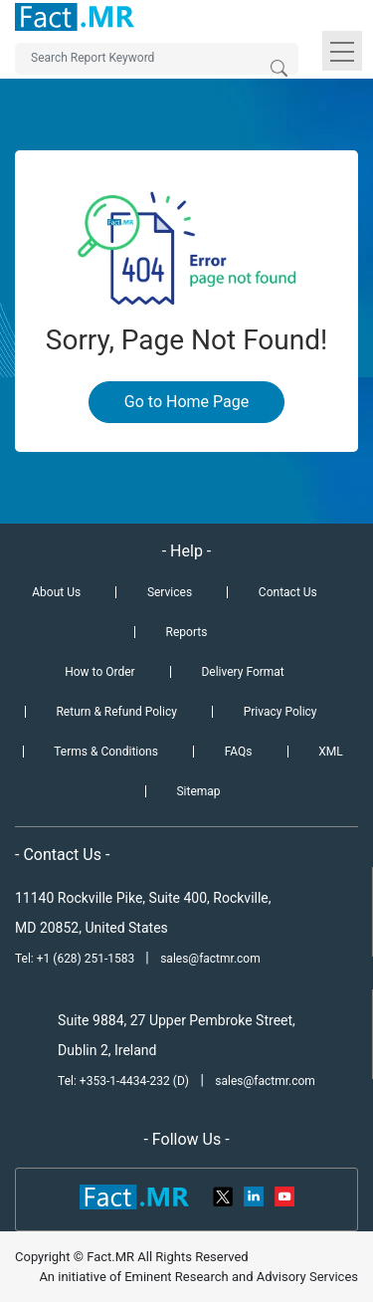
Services (169, 592)
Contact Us (288, 592)
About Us (56, 592)
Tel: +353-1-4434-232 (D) (123, 1081)
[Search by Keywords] (156, 59)
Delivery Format (242, 672)
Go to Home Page (186, 401)
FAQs (239, 752)
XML (330, 752)
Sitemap (198, 791)
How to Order (99, 672)
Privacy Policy (280, 712)
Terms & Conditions (106, 752)
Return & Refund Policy (116, 712)
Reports (187, 632)
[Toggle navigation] (342, 51)
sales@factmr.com (210, 959)
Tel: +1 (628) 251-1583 (76, 959)
